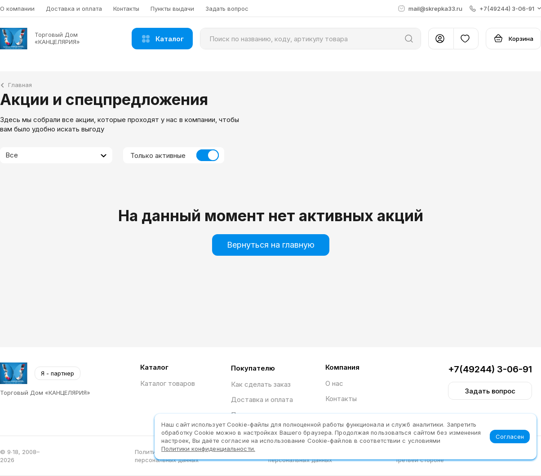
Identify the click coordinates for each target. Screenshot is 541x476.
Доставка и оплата (74, 8)
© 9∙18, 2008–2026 (20, 455)
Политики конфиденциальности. (208, 448)
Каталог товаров (167, 383)
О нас (334, 383)
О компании (17, 8)
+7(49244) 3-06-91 (490, 369)
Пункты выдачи (172, 8)
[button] (505, 8)
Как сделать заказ (261, 384)
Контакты (126, 8)
